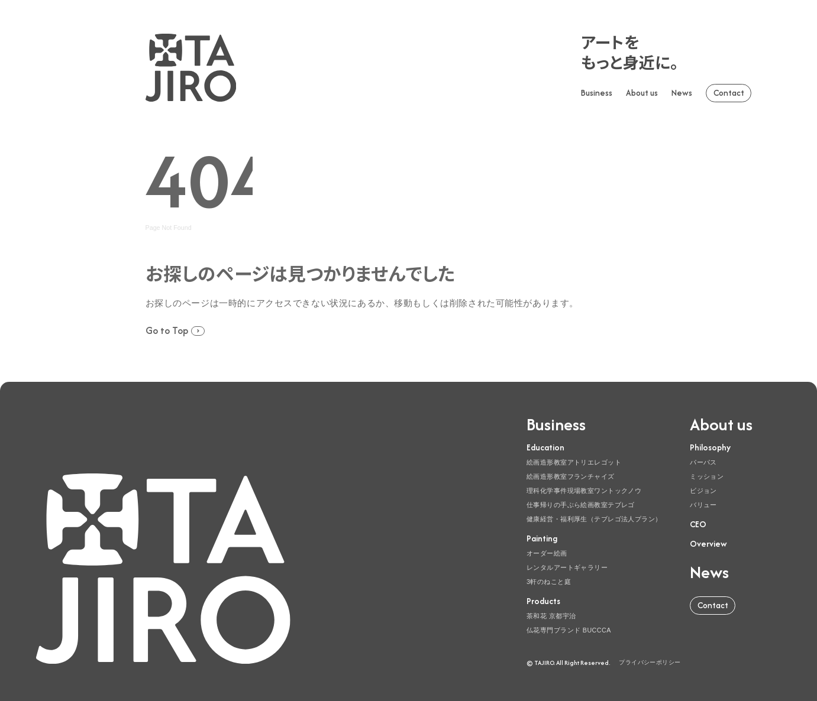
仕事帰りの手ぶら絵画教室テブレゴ (581, 504)
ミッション (707, 476)
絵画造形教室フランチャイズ (571, 476)
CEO (698, 524)
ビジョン (703, 490)
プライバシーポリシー (649, 663)
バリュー (703, 504)
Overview (708, 544)
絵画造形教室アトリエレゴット (574, 462)
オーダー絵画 (547, 553)
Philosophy (710, 447)
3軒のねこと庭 (549, 581)
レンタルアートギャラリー (567, 567)
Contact (728, 93)
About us (642, 93)
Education (545, 447)
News (681, 93)
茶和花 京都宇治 (551, 615)
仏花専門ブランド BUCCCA (569, 630)
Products (543, 601)
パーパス (703, 462)
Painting (542, 538)
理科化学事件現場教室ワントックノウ (584, 490)
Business (596, 93)
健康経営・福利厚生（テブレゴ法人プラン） (594, 518)
